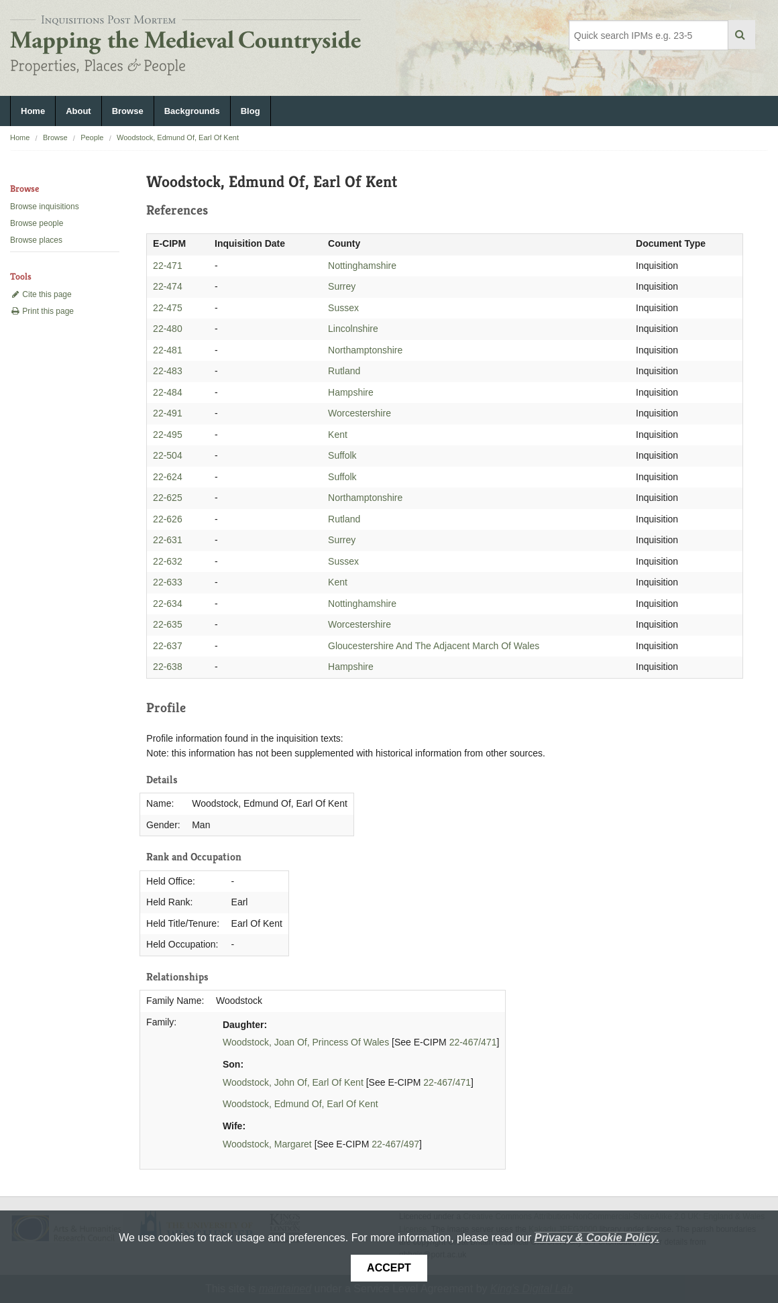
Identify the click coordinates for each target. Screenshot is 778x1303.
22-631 (167, 539)
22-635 (167, 624)
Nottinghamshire (362, 265)
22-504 (167, 455)
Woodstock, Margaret (267, 1144)
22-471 (167, 265)
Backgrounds (192, 111)
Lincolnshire (353, 328)
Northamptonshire (365, 350)
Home (33, 111)
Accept (389, 1267)
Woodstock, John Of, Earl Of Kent (293, 1082)
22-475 (167, 307)
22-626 (167, 519)
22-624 (167, 476)
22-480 (167, 328)
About (78, 111)
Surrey (341, 286)
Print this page (42, 311)
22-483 (167, 370)
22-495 (167, 434)
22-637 (167, 645)
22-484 (167, 392)
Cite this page (41, 294)
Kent (337, 434)
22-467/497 (395, 1144)
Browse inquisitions (44, 206)
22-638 (167, 666)
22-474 (167, 286)
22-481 (167, 350)
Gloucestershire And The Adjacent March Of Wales (433, 645)
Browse (128, 111)
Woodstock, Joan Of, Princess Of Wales (306, 1042)
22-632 (167, 561)
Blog (250, 111)
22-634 (167, 603)
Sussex (343, 307)
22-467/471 (473, 1042)
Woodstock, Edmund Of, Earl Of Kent (178, 137)
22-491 (167, 413)
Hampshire (351, 392)
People (91, 137)
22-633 (167, 582)
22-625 (167, 497)
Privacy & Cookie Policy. (597, 1237)
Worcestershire (359, 413)
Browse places (36, 240)
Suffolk (342, 455)
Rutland (344, 370)
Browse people (36, 223)
